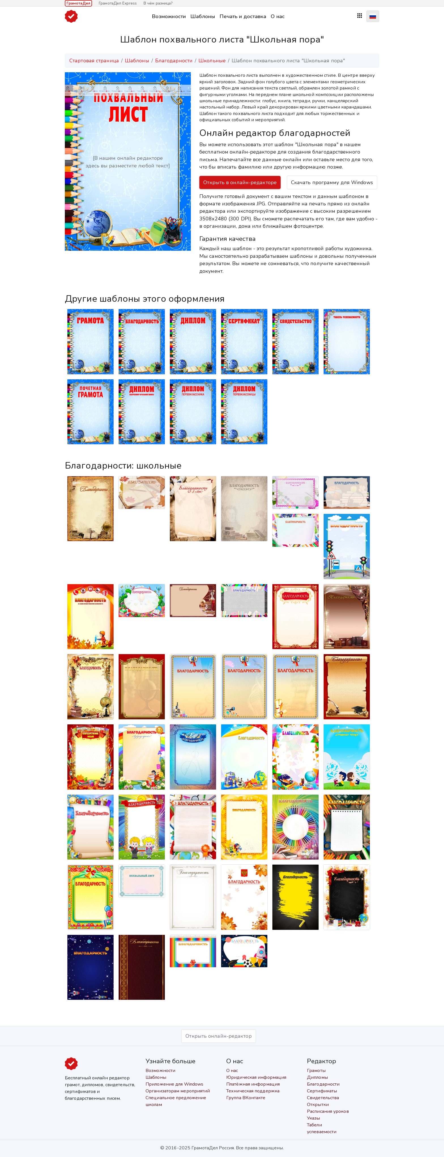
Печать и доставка (242, 16)
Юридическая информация (256, 1077)
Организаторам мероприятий (178, 1091)
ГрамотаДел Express (118, 3)
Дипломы (317, 1077)
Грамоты (316, 1070)
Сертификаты (322, 1091)
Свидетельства (323, 1098)
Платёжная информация (253, 1084)
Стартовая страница (94, 60)
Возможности (169, 16)
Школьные (212, 60)
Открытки (318, 1104)
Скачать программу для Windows (332, 182)
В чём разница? (158, 3)
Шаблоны (202, 16)
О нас (278, 16)
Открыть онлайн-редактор (218, 1036)
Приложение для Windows (174, 1084)
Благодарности (174, 60)
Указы (313, 1118)
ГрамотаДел (78, 3)
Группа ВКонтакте (246, 1098)
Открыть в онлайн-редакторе (240, 182)
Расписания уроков (328, 1111)
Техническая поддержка (252, 1091)
